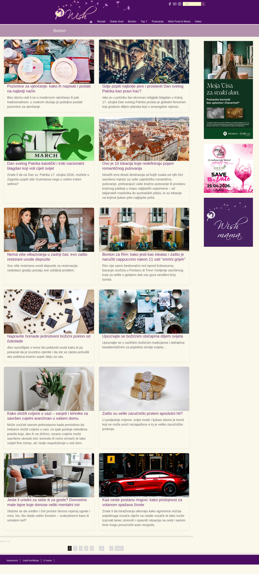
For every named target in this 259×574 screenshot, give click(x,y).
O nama (48, 560)
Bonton (132, 21)
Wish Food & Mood (179, 21)
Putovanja (157, 21)
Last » (119, 548)
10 (101, 548)
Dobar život (116, 21)
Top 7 (144, 21)
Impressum (12, 560)
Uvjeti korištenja (31, 560)
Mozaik (101, 21)
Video (198, 21)
